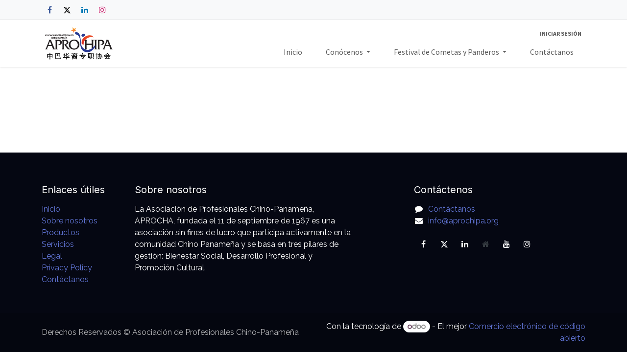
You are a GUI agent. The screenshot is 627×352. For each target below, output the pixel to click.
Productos (60, 232)
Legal (52, 256)
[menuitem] (293, 52)
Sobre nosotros (69, 220)
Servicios (58, 244)
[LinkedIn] (85, 10)
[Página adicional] (485, 244)
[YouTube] (506, 244)
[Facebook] (49, 10)
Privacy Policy (67, 267)
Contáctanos (65, 279)
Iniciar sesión (560, 33)
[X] (67, 10)
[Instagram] (102, 10)
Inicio (51, 209)
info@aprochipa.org (463, 220)
